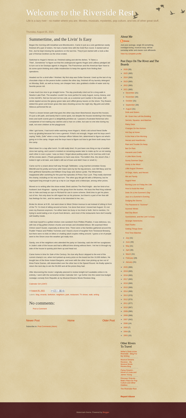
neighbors (60, 294)
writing (96, 294)
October (129, 101)
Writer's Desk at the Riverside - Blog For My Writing (129, 353)
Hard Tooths (130, 225)
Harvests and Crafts (133, 152)
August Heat (130, 180)
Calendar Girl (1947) (38, 284)
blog (37, 294)
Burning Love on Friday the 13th (138, 185)
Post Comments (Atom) (47, 326)
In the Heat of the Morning (136, 136)
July (127, 238)
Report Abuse (128, 396)
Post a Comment (40, 309)
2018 (126, 275)
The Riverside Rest (128, 389)
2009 (126, 311)
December (130, 93)
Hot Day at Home (132, 132)
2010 (126, 307)
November (130, 97)
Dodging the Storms (133, 200)
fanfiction (51, 294)
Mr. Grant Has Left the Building (138, 116)
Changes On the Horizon (135, 128)
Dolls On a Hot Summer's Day (137, 192)
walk (91, 294)
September (130, 105)
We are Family (131, 176)
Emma (126, 41)
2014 (126, 291)
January (129, 262)
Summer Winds (131, 209)
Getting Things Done (133, 229)
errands (43, 294)
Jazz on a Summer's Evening (137, 197)
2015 (126, 287)
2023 (126, 81)
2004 (126, 331)
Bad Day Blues (131, 213)
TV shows (84, 294)
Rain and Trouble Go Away (136, 144)
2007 (126, 319)
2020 (126, 267)
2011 (126, 303)
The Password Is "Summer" (136, 205)
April (128, 250)
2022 (126, 85)
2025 (126, 73)
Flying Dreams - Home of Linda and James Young (128, 372)
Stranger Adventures (133, 221)
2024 (126, 77)
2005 (126, 327)
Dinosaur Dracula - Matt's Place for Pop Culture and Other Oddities (129, 381)
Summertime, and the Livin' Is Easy (139, 217)
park (67, 294)
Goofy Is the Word (132, 164)
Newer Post (33, 320)
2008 (126, 315)
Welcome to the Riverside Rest (80, 12)
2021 (126, 89)
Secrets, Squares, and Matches (138, 120)
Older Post (108, 320)
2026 (126, 69)
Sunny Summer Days (134, 160)
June (128, 242)
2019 (126, 271)
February (130, 258)
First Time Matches (133, 233)
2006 (126, 323)
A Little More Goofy (133, 156)
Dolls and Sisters (132, 112)
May (128, 246)
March (128, 254)
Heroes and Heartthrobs (135, 140)
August (129, 109)
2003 (126, 335)
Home (71, 320)
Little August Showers (134, 168)
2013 (126, 295)
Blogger (106, 412)
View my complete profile (131, 54)
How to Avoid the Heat (134, 188)
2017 (126, 279)
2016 (126, 283)
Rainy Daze (130, 124)
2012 (126, 299)
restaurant (74, 294)
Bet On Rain (130, 148)
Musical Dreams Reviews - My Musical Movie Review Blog (127, 363)
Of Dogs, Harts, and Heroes (136, 172)
